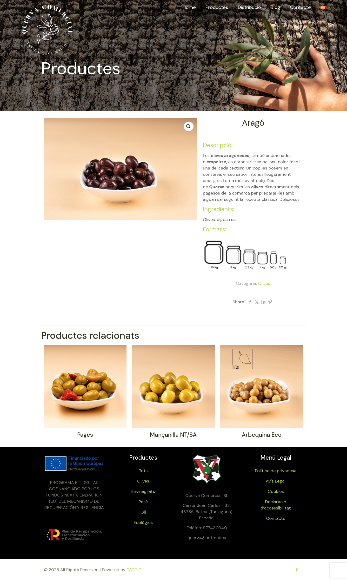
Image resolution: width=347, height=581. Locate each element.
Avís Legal (276, 481)
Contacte (275, 518)
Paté (143, 502)
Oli (143, 512)
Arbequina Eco (261, 434)
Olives (264, 283)
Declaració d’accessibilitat (275, 505)
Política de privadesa (275, 471)
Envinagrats (143, 491)
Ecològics (143, 522)
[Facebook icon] (296, 570)
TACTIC (134, 570)
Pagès (85, 434)
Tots (143, 471)
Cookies (276, 491)
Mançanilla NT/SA (173, 434)
